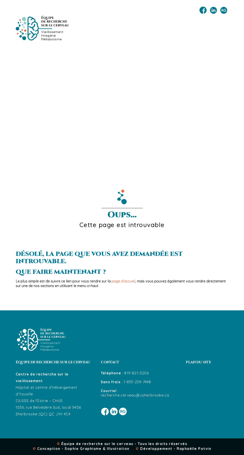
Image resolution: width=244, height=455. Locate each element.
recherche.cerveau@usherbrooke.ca (135, 395)
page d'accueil (123, 281)
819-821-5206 (136, 373)
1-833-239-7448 (137, 382)
